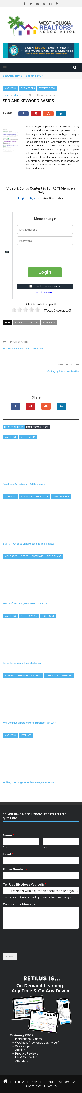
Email (8, 854)
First (5, 847)
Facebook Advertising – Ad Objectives (24, 484)
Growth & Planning (30, 675)
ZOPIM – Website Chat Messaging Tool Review (28, 543)
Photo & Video (29, 615)
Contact (52, 1085)
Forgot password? (45, 291)
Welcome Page (68, 1082)
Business (9, 675)
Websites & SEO (47, 88)
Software (26, 496)
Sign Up (34, 198)
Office (24, 556)
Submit (10, 956)
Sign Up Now (33, 1085)
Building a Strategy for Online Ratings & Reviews (28, 782)
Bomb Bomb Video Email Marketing (22, 663)
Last (45, 847)
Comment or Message (20, 904)
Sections (19, 1082)
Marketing (11, 88)
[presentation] (39, 253)
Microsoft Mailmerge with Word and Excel (25, 603)
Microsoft (11, 556)
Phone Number (15, 869)
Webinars (67, 675)
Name (8, 835)
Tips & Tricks (28, 88)
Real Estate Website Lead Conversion (23, 348)
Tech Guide (42, 496)
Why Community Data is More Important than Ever (29, 722)
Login (21, 198)
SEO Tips (34, 322)
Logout (48, 1082)
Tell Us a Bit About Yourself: (24, 885)
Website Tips (49, 322)
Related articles (13, 427)
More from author (37, 427)
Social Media (28, 437)
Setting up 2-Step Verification (63, 371)
